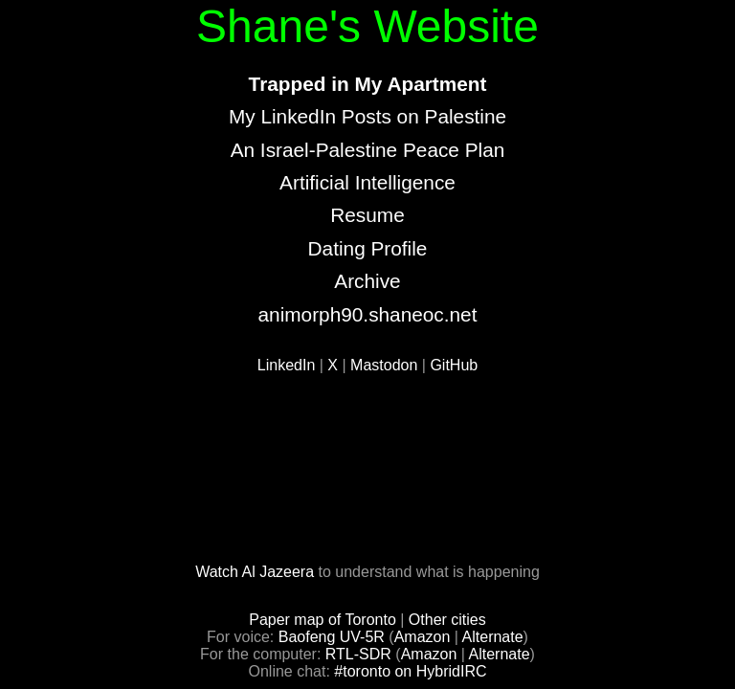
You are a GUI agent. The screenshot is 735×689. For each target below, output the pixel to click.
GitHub (454, 365)
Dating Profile (368, 248)
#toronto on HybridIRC (410, 671)
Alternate (492, 637)
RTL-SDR (358, 654)
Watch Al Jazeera (254, 572)
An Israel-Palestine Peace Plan (368, 150)
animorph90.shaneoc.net (368, 314)
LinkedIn (286, 365)
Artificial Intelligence (367, 182)
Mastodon (383, 365)
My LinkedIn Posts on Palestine (367, 116)
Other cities (447, 619)
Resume (367, 215)
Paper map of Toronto (322, 619)
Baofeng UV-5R (331, 637)
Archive (367, 281)
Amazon (422, 637)
